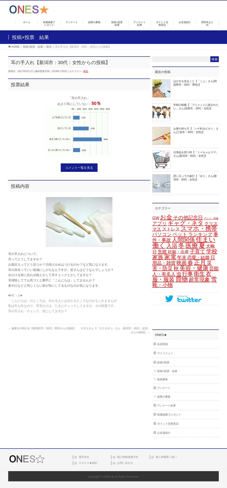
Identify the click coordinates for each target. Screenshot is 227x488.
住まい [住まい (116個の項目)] (205, 239)
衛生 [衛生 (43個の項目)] (199, 274)
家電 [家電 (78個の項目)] (170, 256)
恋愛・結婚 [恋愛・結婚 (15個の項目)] (198, 257)
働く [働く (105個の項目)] (158, 245)
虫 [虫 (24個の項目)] (178, 274)
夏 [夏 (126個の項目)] (202, 245)
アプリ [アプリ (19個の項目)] (159, 223)
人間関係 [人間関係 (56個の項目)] (183, 240)
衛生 (85, 71)
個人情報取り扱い (166, 457)
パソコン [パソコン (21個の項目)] (162, 234)
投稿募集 (162, 379)
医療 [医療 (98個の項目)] (192, 245)
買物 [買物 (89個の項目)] (181, 279)
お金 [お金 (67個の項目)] (166, 217)
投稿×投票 (163, 362)
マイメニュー (165, 353)
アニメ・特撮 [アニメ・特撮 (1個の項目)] (211, 218)
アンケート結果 (166, 405)
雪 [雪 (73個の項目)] (214, 279)
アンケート (163, 388)
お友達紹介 (163, 432)
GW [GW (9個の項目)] (155, 218)
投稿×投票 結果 (167, 371)
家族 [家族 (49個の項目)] (157, 257)
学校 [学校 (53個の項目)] (211, 251)
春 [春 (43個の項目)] (190, 263)
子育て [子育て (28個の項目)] (197, 251)
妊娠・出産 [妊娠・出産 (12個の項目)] (178, 251)
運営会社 (84, 457)
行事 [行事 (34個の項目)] (187, 274)
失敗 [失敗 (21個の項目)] (162, 251)
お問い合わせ (125, 462)
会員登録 (162, 344)
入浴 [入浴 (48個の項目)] (171, 246)
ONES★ (108, 476)
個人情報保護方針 (127, 457)
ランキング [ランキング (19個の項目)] (200, 234)
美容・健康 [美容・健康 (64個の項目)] (194, 268)
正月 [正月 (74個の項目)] (200, 262)
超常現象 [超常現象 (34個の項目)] (199, 279)
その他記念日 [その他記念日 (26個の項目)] (188, 217)
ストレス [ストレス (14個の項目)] (171, 229)
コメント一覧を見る (79, 167)
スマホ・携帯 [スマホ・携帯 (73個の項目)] (199, 228)
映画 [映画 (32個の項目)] (181, 263)
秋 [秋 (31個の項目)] (176, 268)
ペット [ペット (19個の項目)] (180, 234)
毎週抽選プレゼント (169, 414)
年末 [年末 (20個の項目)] (181, 257)
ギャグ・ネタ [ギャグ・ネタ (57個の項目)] (186, 223)
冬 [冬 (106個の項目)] (181, 245)
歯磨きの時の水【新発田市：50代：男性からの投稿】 (42, 328)
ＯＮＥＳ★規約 (88, 462)
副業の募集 (163, 396)
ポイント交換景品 (167, 423)
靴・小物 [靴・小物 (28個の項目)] (162, 285)
